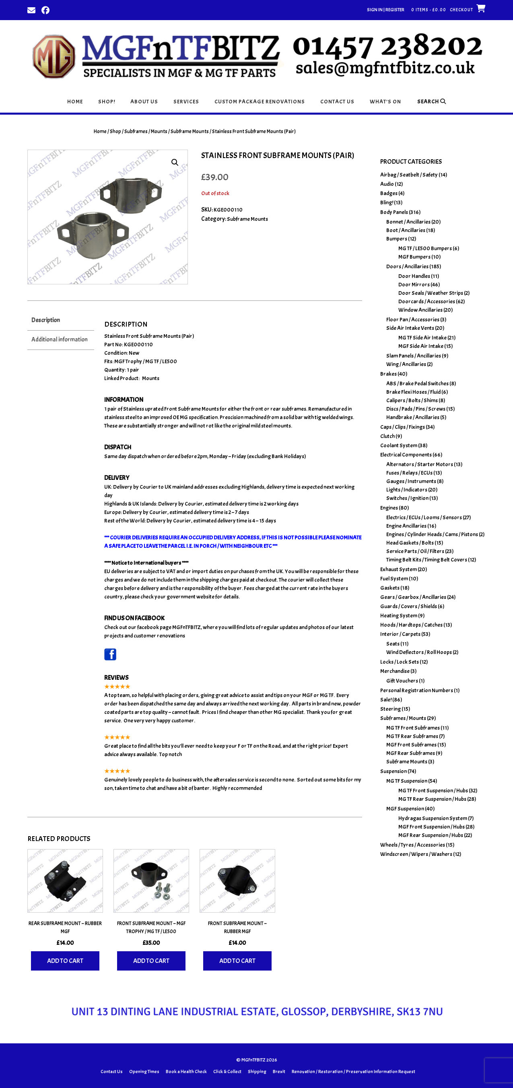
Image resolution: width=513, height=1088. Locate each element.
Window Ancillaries (420, 309)
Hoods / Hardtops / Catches (411, 624)
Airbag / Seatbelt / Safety (409, 174)
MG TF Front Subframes (413, 727)
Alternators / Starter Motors (419, 464)
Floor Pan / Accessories (412, 319)
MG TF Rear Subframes (412, 736)
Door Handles (414, 276)
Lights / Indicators (406, 489)
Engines (389, 507)
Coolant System (398, 445)
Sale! (385, 699)
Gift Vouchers (402, 680)
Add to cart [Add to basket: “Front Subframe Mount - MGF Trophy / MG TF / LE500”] (151, 961)
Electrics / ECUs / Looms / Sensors (424, 517)
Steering (390, 708)
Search (431, 101)
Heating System (398, 615)
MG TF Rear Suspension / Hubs (432, 799)
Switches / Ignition (407, 498)
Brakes (388, 373)
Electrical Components (406, 454)
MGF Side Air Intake (420, 346)
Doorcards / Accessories (426, 301)
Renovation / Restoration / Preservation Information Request (353, 1071)
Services (186, 101)
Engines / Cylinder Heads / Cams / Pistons (432, 534)
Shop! (106, 101)
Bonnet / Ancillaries (408, 221)
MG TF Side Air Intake (422, 337)
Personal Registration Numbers (416, 690)
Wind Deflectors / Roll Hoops (419, 652)
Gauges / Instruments (411, 481)
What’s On (385, 101)
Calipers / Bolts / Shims (412, 400)
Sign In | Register (385, 9)
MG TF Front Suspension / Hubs (433, 790)
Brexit (279, 1071)
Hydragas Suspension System (432, 818)
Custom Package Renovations (259, 101)
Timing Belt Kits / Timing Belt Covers (426, 559)
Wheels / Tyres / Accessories (412, 844)
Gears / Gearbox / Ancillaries (413, 597)
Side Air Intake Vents (410, 328)
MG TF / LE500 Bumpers (425, 248)
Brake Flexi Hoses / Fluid (413, 392)
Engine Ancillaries (406, 525)
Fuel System (394, 578)
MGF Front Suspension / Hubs (431, 826)
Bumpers (396, 238)
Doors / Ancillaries (407, 266)
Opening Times (144, 1071)
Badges (389, 193)
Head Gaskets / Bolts (410, 542)
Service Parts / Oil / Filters (415, 551)
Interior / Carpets (400, 634)
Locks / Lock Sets (399, 661)
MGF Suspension (405, 808)
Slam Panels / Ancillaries (413, 355)
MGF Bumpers (414, 256)
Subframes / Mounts (145, 131)
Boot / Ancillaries (405, 230)
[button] (175, 162)
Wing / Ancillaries (406, 364)
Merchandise (395, 671)
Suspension (393, 771)
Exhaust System (398, 569)
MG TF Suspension (406, 780)
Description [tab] (45, 320)
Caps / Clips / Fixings (402, 427)
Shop (115, 131)
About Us (144, 101)
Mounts (150, 378)
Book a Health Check (186, 1071)
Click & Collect (227, 1071)
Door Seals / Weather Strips (430, 293)
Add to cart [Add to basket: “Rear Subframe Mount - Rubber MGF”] (65, 961)
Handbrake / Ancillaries (412, 417)
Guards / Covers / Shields (408, 606)
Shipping (257, 1071)
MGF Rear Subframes (410, 753)
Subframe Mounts (190, 131)
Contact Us (337, 101)
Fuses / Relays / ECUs (409, 472)
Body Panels (394, 212)
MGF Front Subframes (411, 744)
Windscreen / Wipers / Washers (416, 854)
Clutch (387, 436)
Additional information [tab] (59, 339)
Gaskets (390, 587)
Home (75, 101)
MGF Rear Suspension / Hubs (430, 835)
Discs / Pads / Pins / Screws (415, 408)
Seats (393, 643)
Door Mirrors (414, 284)
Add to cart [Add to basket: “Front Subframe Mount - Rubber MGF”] (237, 961)
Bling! (386, 202)
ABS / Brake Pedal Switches (417, 383)
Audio (387, 184)
